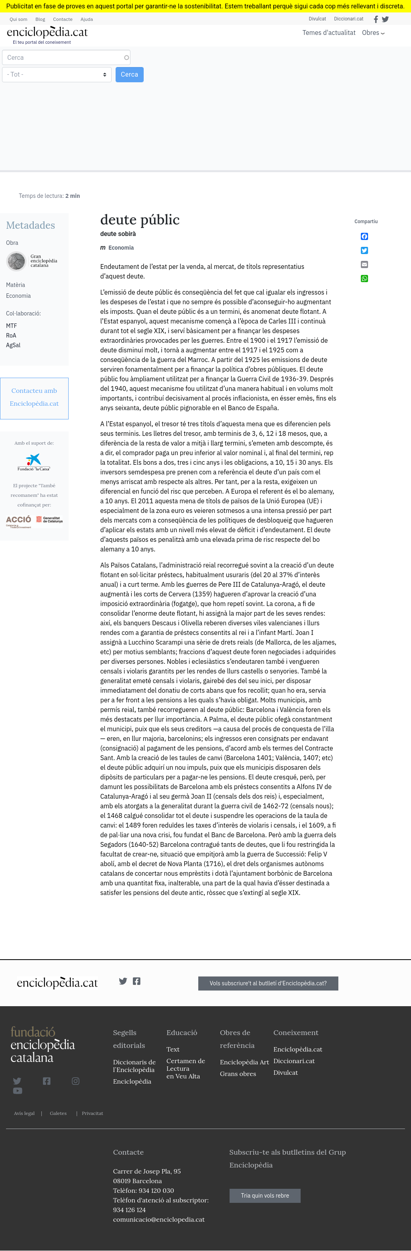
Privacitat (92, 1113)
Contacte (62, 19)
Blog (40, 19)
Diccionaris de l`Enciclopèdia (134, 1066)
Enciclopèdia (132, 1081)
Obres (370, 32)
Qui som (18, 19)
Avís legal (24, 1113)
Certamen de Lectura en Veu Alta (186, 1068)
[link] (34, 397)
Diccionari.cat (348, 19)
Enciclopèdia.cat (297, 1049)
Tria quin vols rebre (265, 1195)
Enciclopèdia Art (244, 1062)
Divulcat (317, 19)
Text (173, 1049)
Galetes (58, 1113)
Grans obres (238, 1074)
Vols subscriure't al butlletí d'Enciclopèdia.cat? (268, 983)
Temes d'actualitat (329, 32)
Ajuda (87, 19)
